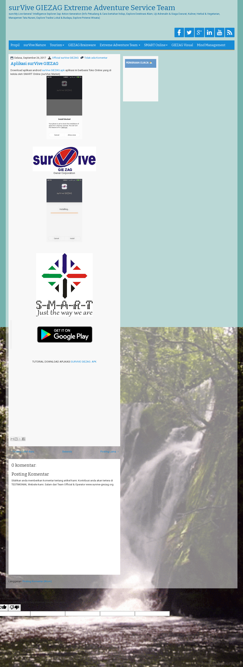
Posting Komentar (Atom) (37, 581)
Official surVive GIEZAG (65, 57)
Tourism (57, 45)
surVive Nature (35, 45)
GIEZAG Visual (182, 45)
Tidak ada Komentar (95, 57)
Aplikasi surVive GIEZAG (34, 63)
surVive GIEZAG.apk (53, 70)
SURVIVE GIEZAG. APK (83, 361)
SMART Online (156, 45)
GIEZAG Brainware (82, 45)
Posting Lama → (109, 451)
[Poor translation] (14, 607)
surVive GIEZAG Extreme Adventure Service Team (92, 8)
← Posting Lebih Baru (22, 451)
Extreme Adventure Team (120, 45)
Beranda (67, 451)
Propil (15, 45)
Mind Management (211, 45)
